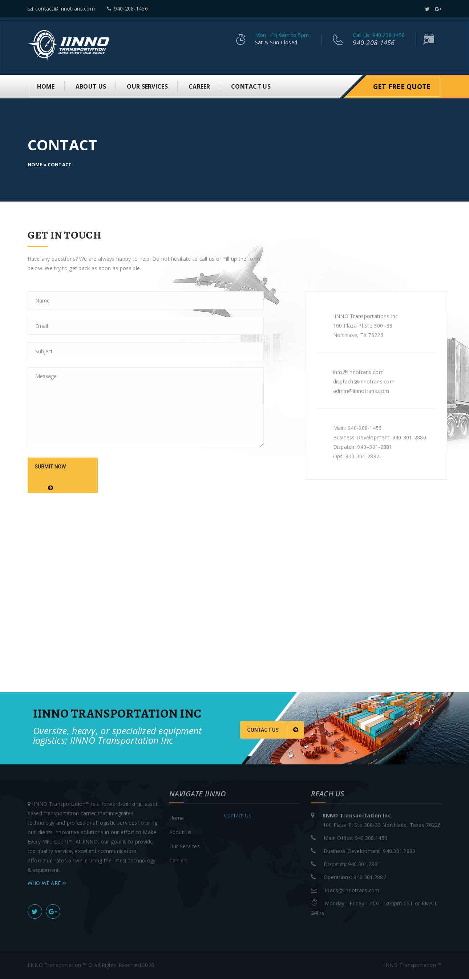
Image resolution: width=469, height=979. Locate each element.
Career (199, 86)
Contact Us (251, 86)
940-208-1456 (127, 8)
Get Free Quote (402, 86)
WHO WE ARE (47, 882)
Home (46, 86)
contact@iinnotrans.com (61, 8)
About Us (180, 831)
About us (91, 86)
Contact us (273, 729)
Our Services (147, 86)
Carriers (178, 859)
